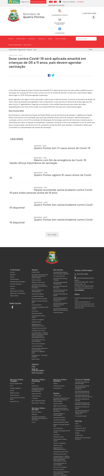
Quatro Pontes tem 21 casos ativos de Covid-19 (62, 138)
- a (55, 1)
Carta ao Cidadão (61, 28)
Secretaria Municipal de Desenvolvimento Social (60, 301)
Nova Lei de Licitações (38, 336)
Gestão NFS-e (57, 380)
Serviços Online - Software (60, 372)
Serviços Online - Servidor (39, 401)
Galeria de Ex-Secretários (17, 286)
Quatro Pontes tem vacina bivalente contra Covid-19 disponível (52, 196)
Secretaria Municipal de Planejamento (60, 275)
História (12, 264)
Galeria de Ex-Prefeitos (17, 283)
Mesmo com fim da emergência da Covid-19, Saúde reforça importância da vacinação (48, 151)
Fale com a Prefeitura (69, 2)
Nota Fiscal (35, 378)
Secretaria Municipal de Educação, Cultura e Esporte (83, 388)
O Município (32, 28)
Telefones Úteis (36, 314)
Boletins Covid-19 (80, 420)
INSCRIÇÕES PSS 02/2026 (56, 5)
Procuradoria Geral (59, 268)
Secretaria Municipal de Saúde (60, 287)
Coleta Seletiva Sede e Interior (38, 309)
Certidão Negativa (15, 380)
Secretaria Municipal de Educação (60, 279)
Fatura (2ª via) (14, 394)
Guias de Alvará (36, 386)
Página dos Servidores (38, 275)
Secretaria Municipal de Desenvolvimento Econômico (60, 297)
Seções (51, 28)
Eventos (12, 279)
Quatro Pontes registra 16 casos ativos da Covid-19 (51, 166)
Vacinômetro (79, 427)
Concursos (35, 303)
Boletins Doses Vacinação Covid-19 (83, 430)
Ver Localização (79, 282)
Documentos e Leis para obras (17, 390)
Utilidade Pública (80, 423)
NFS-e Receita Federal (38, 393)
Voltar (90, 39)
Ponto (33, 414)
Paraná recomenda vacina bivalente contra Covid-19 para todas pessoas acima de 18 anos (51, 181)
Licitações (35, 390)
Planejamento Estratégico (17, 274)
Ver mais (52, 226)
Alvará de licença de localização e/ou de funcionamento (38, 382)
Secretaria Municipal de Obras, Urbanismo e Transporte (82, 404)
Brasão (12, 269)
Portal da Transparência (38, 2)
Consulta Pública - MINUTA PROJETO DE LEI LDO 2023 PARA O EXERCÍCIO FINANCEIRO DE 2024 (40, 328)
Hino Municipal (14, 271)
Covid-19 (78, 418)
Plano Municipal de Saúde (39, 291)
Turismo (12, 281)
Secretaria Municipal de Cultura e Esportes (60, 283)
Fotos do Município (16, 276)
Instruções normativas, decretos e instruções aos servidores (39, 410)
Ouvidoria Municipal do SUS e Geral (40, 300)
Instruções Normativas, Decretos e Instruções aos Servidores (40, 278)
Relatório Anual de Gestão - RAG (40, 294)
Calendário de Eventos (38, 323)
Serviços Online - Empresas (39, 372)
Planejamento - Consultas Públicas (39, 348)
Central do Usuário (59, 378)
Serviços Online (22, 28)
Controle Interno (37, 297)
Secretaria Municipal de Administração (82, 375)
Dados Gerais (14, 288)
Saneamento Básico (38, 286)
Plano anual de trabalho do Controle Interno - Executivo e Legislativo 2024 (40, 343)
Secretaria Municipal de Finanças (60, 271)
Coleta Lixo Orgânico (38, 312)
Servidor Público (37, 404)
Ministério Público (37, 306)
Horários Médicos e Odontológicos (37, 283)
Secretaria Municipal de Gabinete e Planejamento (82, 396)
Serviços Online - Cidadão (17, 372)
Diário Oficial (35, 351)
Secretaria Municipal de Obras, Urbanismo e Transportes (60, 292)
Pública (55, 376)
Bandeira (12, 267)
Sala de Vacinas (36, 272)
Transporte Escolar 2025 (39, 320)
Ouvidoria (80, 2)
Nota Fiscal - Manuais (38, 395)
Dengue (77, 425)
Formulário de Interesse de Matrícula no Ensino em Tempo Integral (40, 268)
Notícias (12, 28)
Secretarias (42, 28)
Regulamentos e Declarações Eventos (38, 317)
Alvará (12, 383)
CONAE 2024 (36, 264)
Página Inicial (21, 39)
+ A (51, 1)
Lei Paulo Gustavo (37, 338)
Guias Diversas (14, 387)
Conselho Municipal (37, 289)
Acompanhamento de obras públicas (38, 333)
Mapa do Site (25, 2)
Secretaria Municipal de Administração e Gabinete (61, 265)
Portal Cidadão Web (16, 376)
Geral (76, 416)
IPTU (11, 378)
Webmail (34, 407)
